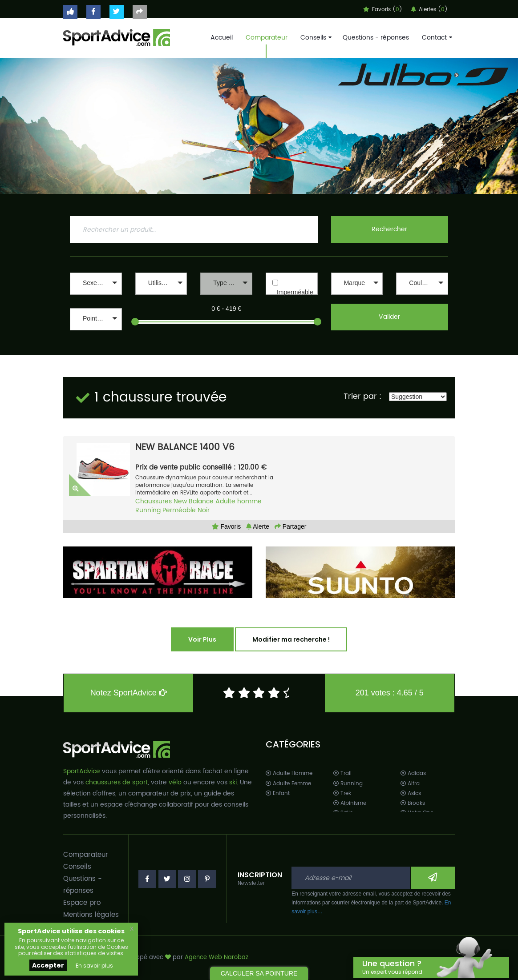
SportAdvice (81, 771)
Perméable (179, 510)
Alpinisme (349, 803)
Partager (291, 526)
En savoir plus (94, 965)
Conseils (315, 37)
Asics (411, 793)
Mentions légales (91, 914)
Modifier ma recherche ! (291, 639)
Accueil (221, 37)
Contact (436, 37)
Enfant (278, 793)
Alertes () (429, 9)
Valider (389, 317)
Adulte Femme (288, 783)
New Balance (194, 501)
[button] (96, 284)
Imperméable (295, 292)
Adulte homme (238, 501)
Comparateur (266, 37)
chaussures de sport (116, 782)
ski (233, 782)
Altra (410, 783)
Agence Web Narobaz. (217, 957)
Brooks (413, 803)
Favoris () (382, 9)
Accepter (48, 965)
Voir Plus (202, 639)
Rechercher (389, 229)
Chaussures (153, 501)
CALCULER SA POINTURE (259, 973)
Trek (342, 793)
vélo (175, 782)
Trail (342, 773)
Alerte (257, 526)
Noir (204, 510)
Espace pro (82, 902)
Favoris (226, 526)
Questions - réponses (376, 37)
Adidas (413, 773)
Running (148, 510)
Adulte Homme (289, 773)
